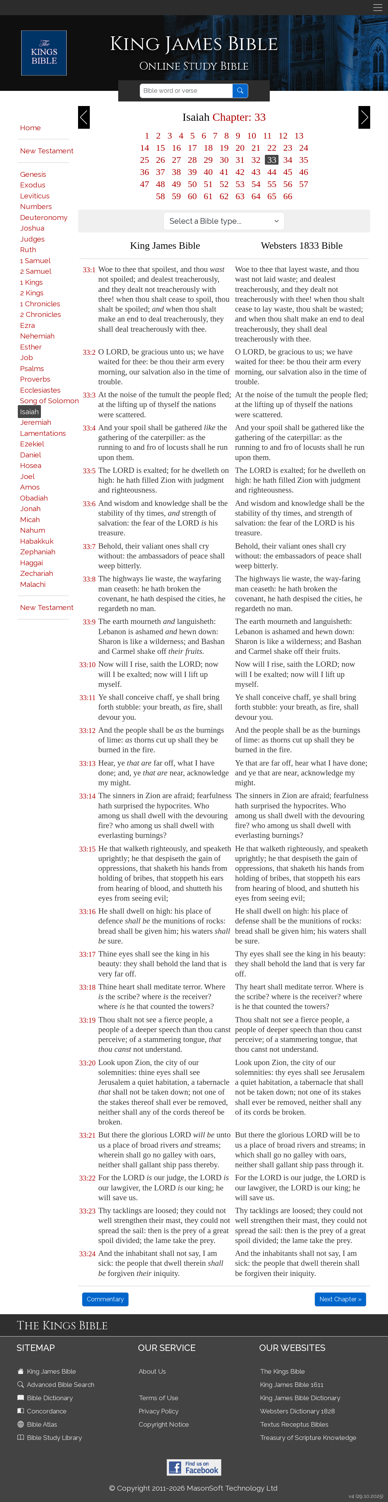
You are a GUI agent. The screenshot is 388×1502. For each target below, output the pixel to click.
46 (303, 172)
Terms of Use (158, 1398)
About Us (152, 1371)
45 (287, 172)
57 (303, 184)
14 (144, 148)
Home (30, 127)
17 (192, 148)
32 (256, 160)
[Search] (186, 91)
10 (251, 135)
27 (176, 160)
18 (208, 148)
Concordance (42, 1411)
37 (160, 172)
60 (192, 196)
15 (160, 148)
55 (271, 184)
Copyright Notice (164, 1424)
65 (271, 196)
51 (208, 184)
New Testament (47, 151)
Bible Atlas (38, 1424)
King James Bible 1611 (292, 1384)
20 (240, 148)
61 (208, 196)
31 (240, 160)
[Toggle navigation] (378, 7)
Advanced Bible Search (56, 1384)
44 (271, 172)
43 (256, 172)
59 (176, 196)
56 (287, 184)
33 (271, 160)
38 (176, 172)
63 (240, 196)
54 (256, 184)
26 (160, 160)
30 (224, 160)
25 (144, 160)
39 (192, 172)
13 (299, 135)
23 (287, 148)
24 (303, 148)
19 (224, 148)
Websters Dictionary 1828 (297, 1411)
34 (287, 160)
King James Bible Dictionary (300, 1398)
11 (267, 135)
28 (192, 160)
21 (256, 148)
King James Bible (47, 1371)
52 (224, 184)
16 (176, 148)
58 (160, 196)
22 (271, 148)
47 (144, 184)
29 (208, 160)
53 (240, 184)
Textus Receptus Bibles (294, 1424)
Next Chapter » (340, 1299)
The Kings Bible (282, 1371)
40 (208, 172)
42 (240, 172)
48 (160, 184)
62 (224, 196)
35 (303, 160)
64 (256, 196)
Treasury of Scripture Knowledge (308, 1437)
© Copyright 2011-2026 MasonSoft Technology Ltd (193, 1488)
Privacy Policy (158, 1411)
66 (287, 196)
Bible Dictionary (45, 1398)
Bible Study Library (50, 1437)
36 (144, 172)
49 (176, 184)
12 (283, 135)
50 (192, 184)
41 (224, 172)
